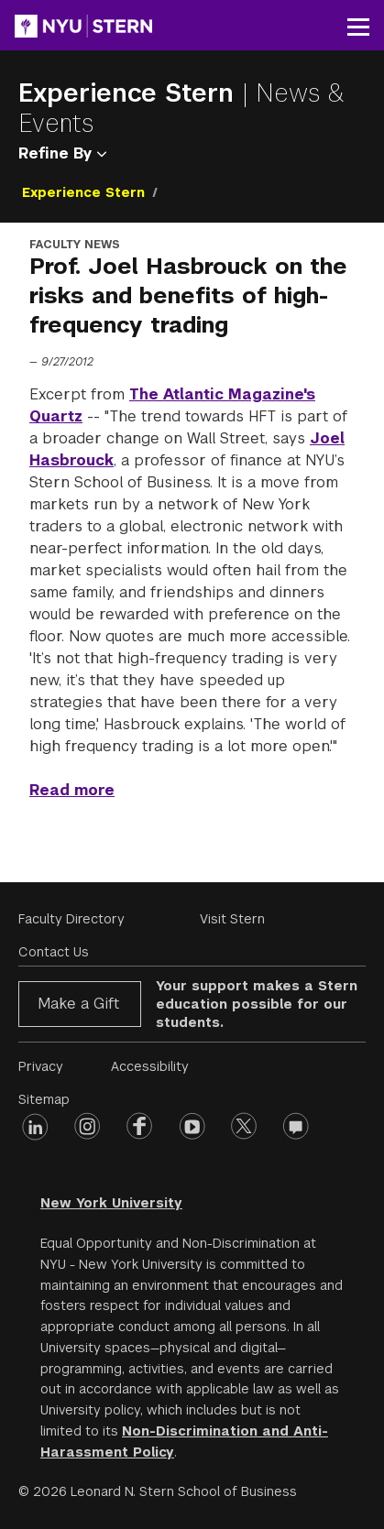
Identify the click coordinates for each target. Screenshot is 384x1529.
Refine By (62, 153)
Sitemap (44, 1099)
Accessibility (150, 1066)
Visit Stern (232, 919)
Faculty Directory (71, 919)
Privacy (40, 1066)
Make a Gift (78, 1003)
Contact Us (53, 952)
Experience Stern (130, 93)
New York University (111, 1203)
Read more (72, 790)
